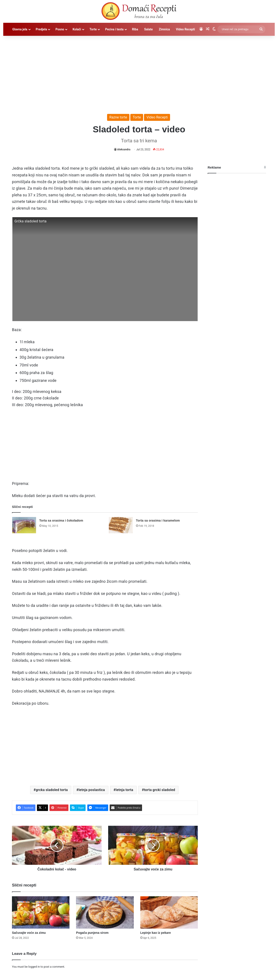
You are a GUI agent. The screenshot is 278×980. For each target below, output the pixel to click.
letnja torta (124, 790)
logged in (34, 966)
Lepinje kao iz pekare (155, 932)
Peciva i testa (114, 29)
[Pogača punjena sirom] (105, 912)
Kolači (77, 29)
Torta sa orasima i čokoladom (61, 520)
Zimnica (164, 29)
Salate (148, 29)
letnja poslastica (92, 790)
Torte (93, 29)
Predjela (41, 29)
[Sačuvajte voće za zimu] (41, 912)
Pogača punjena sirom (92, 932)
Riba (135, 29)
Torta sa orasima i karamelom (158, 520)
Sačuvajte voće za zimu (29, 932)
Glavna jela (19, 29)
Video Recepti (185, 29)
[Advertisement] (139, 72)
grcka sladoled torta (52, 790)
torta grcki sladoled (159, 790)
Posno (59, 29)
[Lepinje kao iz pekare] (169, 912)
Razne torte (118, 117)
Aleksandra (124, 149)
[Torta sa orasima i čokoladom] (24, 525)
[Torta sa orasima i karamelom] (121, 525)
